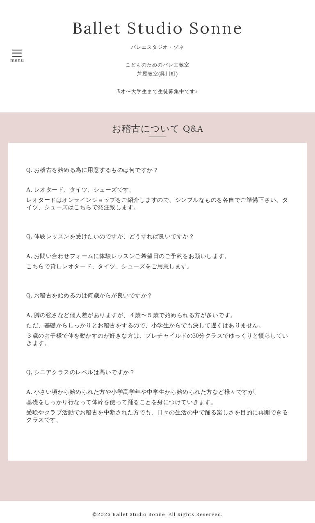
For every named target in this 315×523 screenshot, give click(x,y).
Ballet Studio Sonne (157, 28)
